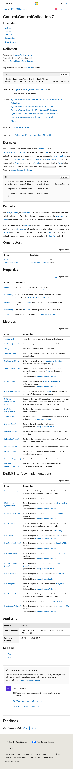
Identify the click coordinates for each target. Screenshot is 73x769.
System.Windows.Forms (22, 55)
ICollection (19, 135)
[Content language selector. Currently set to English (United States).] (16, 742)
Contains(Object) (62, 543)
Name (49, 391)
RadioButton (19, 159)
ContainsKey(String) (12, 361)
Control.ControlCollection (14, 152)
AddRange (60, 216)
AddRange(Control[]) (12, 344)
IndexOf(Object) (62, 553)
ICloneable (47, 135)
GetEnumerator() (10, 416)
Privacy (57, 754)
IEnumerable (30, 135)
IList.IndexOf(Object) (12, 553)
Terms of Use (35, 757)
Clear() (6, 348)
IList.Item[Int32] (10, 583)
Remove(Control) (10, 446)
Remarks (8, 34)
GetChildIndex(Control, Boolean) (9, 401)
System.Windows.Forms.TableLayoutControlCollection (34, 117)
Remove (14, 212)
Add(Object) (57, 530)
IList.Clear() (8, 535)
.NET (11, 9)
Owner (6, 314)
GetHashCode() (10, 424)
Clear (5, 219)
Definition (9, 28)
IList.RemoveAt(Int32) (12, 606)
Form (38, 159)
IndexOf (50, 232)
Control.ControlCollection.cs (21, 61)
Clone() (55, 498)
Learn (5, 9)
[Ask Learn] (55, 9)
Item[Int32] (8, 302)
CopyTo (52, 236)
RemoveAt (27, 212)
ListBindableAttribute (22, 127)
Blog (36, 754)
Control (29, 67)
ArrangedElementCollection (35, 89)
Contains (21, 228)
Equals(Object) (9, 381)
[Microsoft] (36, 3)
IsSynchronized (61, 503)
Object (17, 89)
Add (8, 212)
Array (48, 371)
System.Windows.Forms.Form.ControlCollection (32, 106)
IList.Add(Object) (10, 523)
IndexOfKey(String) (11, 439)
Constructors (10, 38)
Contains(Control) (11, 353)
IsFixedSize (60, 573)
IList (39, 135)
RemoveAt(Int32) (10, 451)
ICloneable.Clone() (11, 491)
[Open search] (62, 3)
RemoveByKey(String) (12, 459)
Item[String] (8, 309)
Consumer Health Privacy (15, 757)
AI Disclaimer (10, 754)
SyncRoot (59, 513)
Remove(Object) (58, 601)
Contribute (47, 754)
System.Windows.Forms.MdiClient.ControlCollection (34, 110)
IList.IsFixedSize (10, 573)
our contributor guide (30, 679)
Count (6, 287)
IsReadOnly (8, 294)
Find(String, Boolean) (12, 391)
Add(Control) (9, 339)
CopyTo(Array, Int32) (12, 368)
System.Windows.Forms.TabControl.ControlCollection (34, 113)
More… (14, 120)
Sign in (68, 3)
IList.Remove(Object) (12, 594)
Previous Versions (25, 754)
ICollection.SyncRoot (12, 513)
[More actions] (68, 9)
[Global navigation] (2, 3)
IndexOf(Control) (10, 431)
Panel (45, 152)
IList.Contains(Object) (12, 543)
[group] (36, 80)
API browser (20, 9)
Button (63, 155)
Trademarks (47, 757)
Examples (8, 31)
